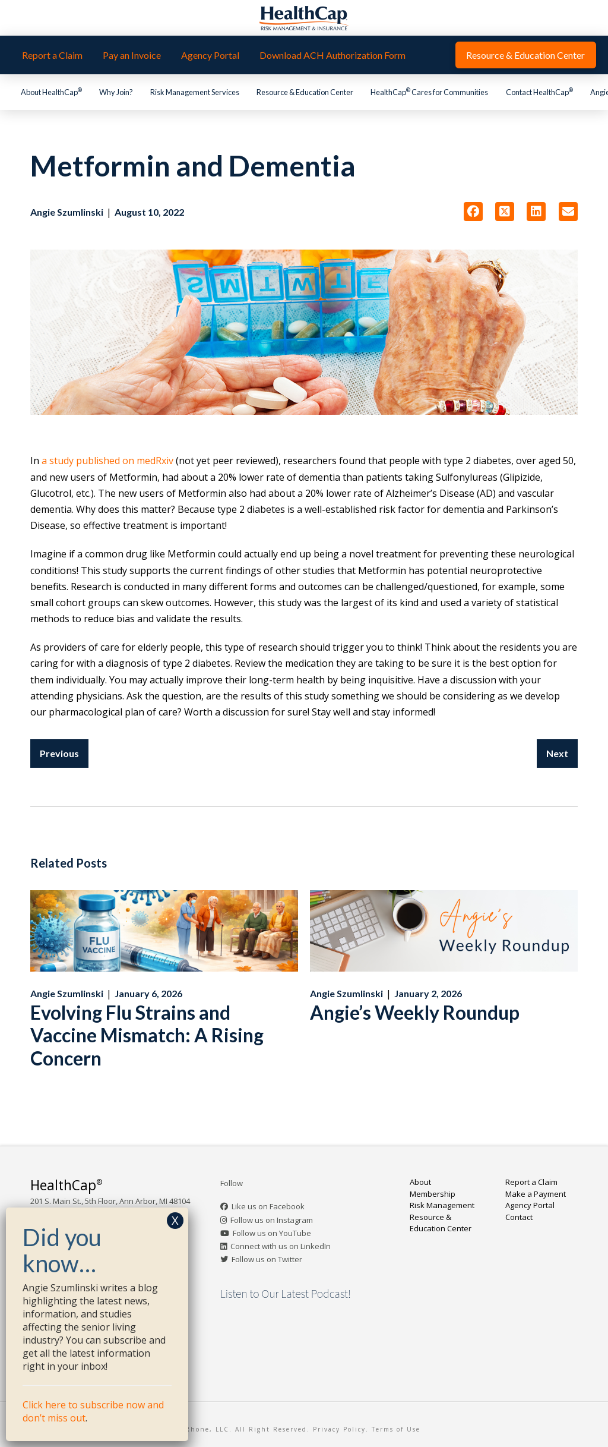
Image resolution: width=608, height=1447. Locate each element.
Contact (519, 1217)
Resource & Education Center (440, 1223)
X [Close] (175, 1220)
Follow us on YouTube (272, 1233)
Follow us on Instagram (271, 1220)
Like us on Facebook (268, 1206)
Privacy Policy (339, 1429)
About (420, 1182)
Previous (59, 753)
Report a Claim (531, 1182)
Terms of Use (396, 1429)
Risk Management (442, 1205)
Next (557, 753)
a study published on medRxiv (107, 460)
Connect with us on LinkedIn (280, 1246)
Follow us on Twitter (267, 1259)
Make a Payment (535, 1194)
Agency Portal (530, 1205)
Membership (432, 1194)
